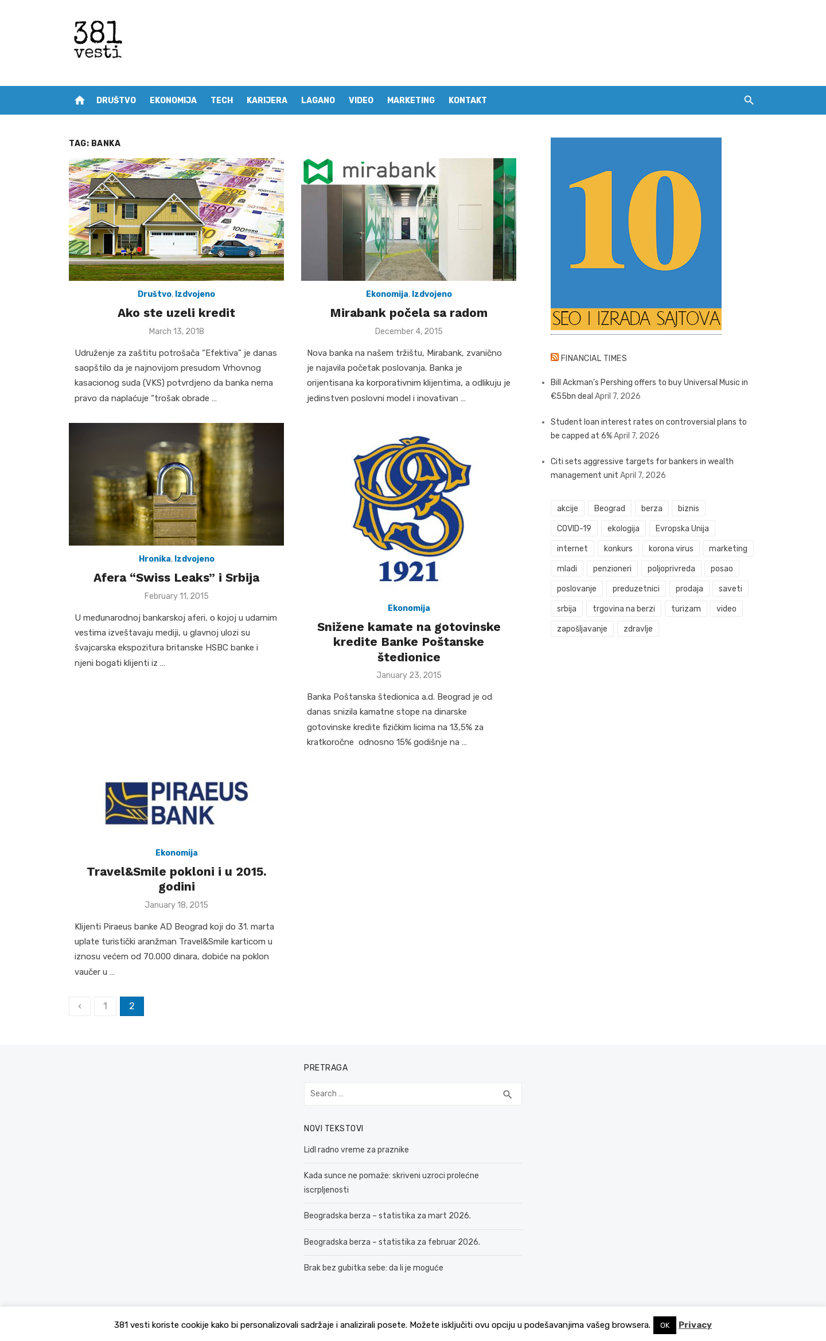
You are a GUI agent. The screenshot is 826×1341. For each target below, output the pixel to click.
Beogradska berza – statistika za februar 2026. (392, 1242)
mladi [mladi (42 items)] (567, 569)
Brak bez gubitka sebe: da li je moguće (373, 1268)
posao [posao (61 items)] (722, 569)
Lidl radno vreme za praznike (356, 1150)
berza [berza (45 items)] (652, 508)
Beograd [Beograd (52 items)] (609, 508)
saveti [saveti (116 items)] (730, 589)
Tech (222, 100)
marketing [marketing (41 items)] (728, 549)
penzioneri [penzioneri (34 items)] (612, 569)
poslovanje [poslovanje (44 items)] (577, 589)
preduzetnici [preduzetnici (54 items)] (636, 589)
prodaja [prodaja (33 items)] (689, 589)
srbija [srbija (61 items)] (566, 609)
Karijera (267, 100)
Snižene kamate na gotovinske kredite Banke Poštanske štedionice (409, 641)
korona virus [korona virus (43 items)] (671, 549)
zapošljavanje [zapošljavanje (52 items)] (582, 629)
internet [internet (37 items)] (572, 549)
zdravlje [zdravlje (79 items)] (638, 629)
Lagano (318, 100)
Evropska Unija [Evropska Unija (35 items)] (682, 529)
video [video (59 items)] (726, 609)
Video (361, 100)
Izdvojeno (195, 294)
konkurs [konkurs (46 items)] (618, 549)
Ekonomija (173, 100)
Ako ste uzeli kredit (176, 312)
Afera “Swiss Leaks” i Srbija (176, 577)
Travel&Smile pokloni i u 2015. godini (177, 878)
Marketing (411, 100)
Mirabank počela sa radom (409, 312)
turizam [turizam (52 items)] (686, 609)
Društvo (116, 100)
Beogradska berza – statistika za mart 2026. (387, 1216)
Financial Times (594, 358)
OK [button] (664, 1325)
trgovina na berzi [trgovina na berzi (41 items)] (624, 609)
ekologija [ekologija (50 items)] (623, 529)
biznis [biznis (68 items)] (688, 508)
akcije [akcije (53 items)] (567, 508)
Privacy (695, 1325)
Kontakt (468, 100)
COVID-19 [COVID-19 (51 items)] (574, 529)
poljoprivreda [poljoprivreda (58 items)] (671, 569)
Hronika (155, 559)
